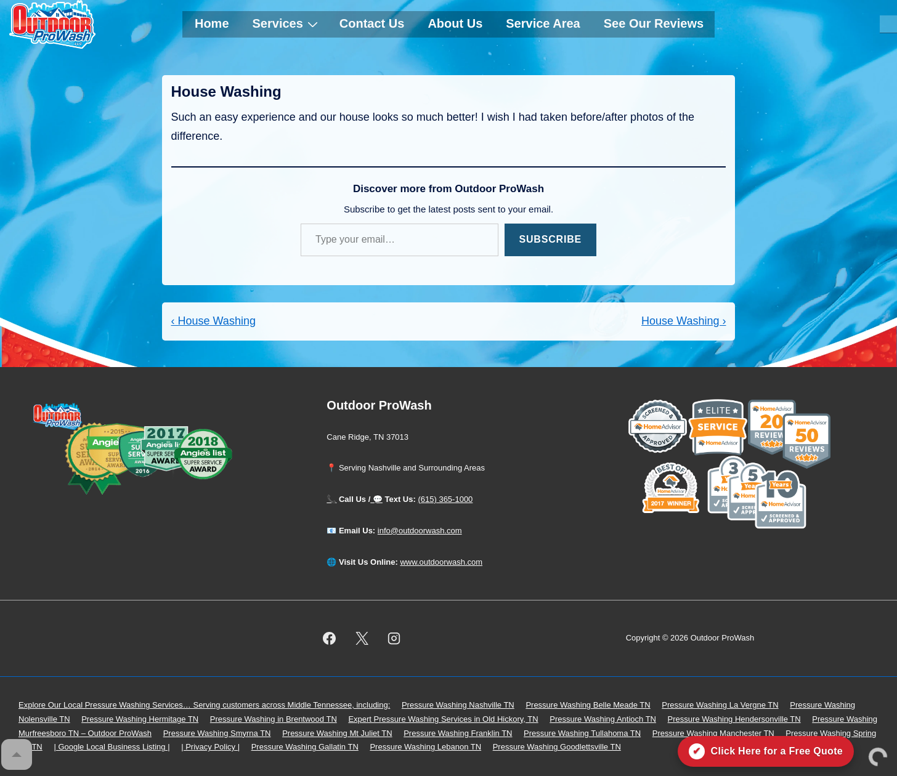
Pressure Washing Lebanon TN (425, 746)
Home (212, 23)
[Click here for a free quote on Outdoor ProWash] (766, 751)
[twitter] (361, 639)
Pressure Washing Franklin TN (458, 733)
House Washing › (683, 321)
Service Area (543, 23)
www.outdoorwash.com (441, 562)
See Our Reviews (654, 23)
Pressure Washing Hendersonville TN (734, 719)
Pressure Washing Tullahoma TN (582, 733)
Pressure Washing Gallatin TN (305, 746)
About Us (455, 23)
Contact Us (372, 23)
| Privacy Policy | (210, 746)
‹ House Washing (213, 321)
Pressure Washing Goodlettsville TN (557, 746)
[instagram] (394, 639)
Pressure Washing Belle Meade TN (588, 704)
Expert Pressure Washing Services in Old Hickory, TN (443, 719)
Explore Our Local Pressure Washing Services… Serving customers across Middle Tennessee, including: (204, 704)
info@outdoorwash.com (420, 530)
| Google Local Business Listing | (111, 746)
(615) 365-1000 (445, 499)
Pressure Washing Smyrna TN (217, 733)
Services (287, 23)
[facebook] (329, 639)
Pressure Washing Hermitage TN (139, 719)
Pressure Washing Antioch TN (603, 719)
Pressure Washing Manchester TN (713, 733)
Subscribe (550, 239)
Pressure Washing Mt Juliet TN (337, 733)
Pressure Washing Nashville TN (458, 704)
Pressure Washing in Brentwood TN (273, 719)
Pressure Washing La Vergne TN (720, 704)
